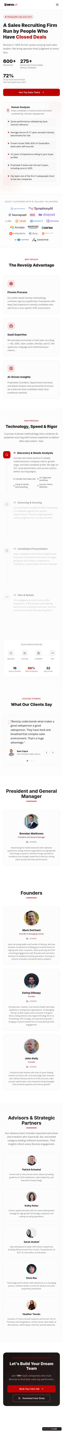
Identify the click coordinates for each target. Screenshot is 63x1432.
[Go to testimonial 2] (29, 760)
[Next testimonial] (53, 752)
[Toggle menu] (57, 4)
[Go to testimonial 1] (27, 760)
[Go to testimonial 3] (31, 760)
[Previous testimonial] (46, 752)
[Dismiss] (59, 1428)
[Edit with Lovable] (50, 1428)
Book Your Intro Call (31, 1389)
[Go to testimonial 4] (33, 760)
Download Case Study (31, 1398)
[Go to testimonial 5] (35, 760)
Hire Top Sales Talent (31, 92)
